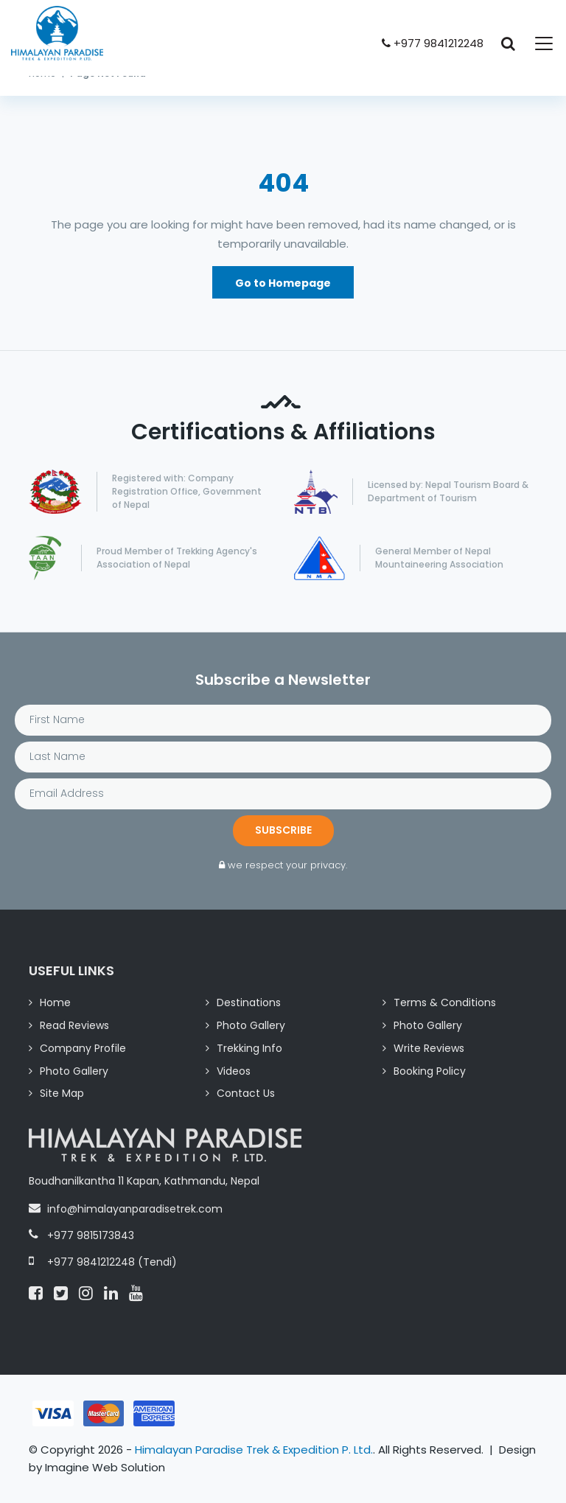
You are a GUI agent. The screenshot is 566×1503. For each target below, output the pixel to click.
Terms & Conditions (445, 1002)
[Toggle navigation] (535, 43)
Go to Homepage (283, 283)
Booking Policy (430, 1071)
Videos (234, 1071)
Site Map (62, 1093)
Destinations (249, 1002)
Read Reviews (74, 1025)
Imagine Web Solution (105, 1467)
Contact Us (246, 1093)
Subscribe (283, 830)
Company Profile (83, 1048)
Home (55, 1002)
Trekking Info (249, 1048)
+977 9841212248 (432, 43)
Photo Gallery (251, 1025)
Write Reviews (429, 1048)
